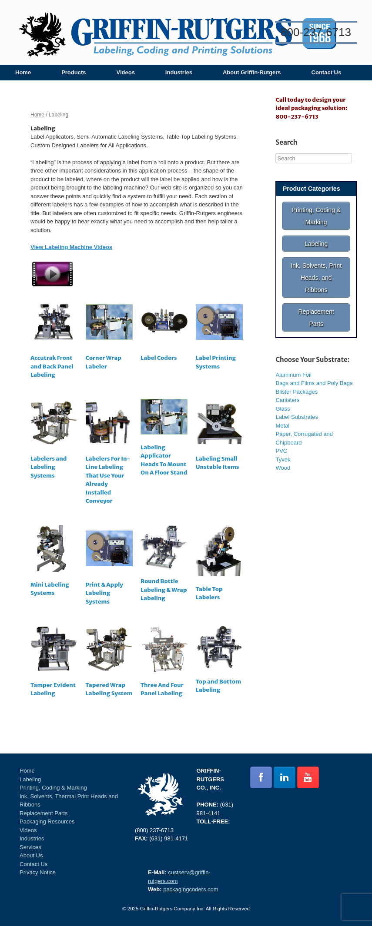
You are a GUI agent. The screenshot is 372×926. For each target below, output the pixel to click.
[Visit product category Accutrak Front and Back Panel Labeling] (53, 340)
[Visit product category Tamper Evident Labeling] (53, 662)
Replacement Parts (44, 813)
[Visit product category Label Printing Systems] (219, 336)
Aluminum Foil (293, 366)
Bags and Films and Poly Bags (313, 374)
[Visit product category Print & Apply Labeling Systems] (109, 566)
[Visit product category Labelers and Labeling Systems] (53, 440)
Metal (282, 417)
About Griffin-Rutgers (252, 72)
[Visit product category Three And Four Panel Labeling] (164, 662)
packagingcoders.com (190, 889)
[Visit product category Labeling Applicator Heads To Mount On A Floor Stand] (164, 439)
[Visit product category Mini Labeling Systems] (53, 562)
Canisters (287, 391)
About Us (31, 855)
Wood (282, 459)
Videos (125, 72)
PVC (281, 442)
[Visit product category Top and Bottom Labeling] (219, 661)
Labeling (30, 779)
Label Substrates (296, 408)
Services (30, 847)
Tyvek (282, 451)
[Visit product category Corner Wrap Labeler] (109, 336)
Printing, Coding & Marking (53, 787)
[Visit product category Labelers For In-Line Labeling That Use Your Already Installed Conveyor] (109, 453)
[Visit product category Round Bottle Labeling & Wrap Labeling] (164, 565)
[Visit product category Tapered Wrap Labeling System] (109, 662)
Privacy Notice (38, 872)
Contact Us (327, 72)
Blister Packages (296, 383)
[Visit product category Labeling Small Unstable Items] (219, 436)
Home (23, 72)
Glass (282, 400)
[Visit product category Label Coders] (164, 332)
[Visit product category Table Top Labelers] (219, 564)
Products (73, 72)
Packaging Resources (47, 821)
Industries (178, 72)
